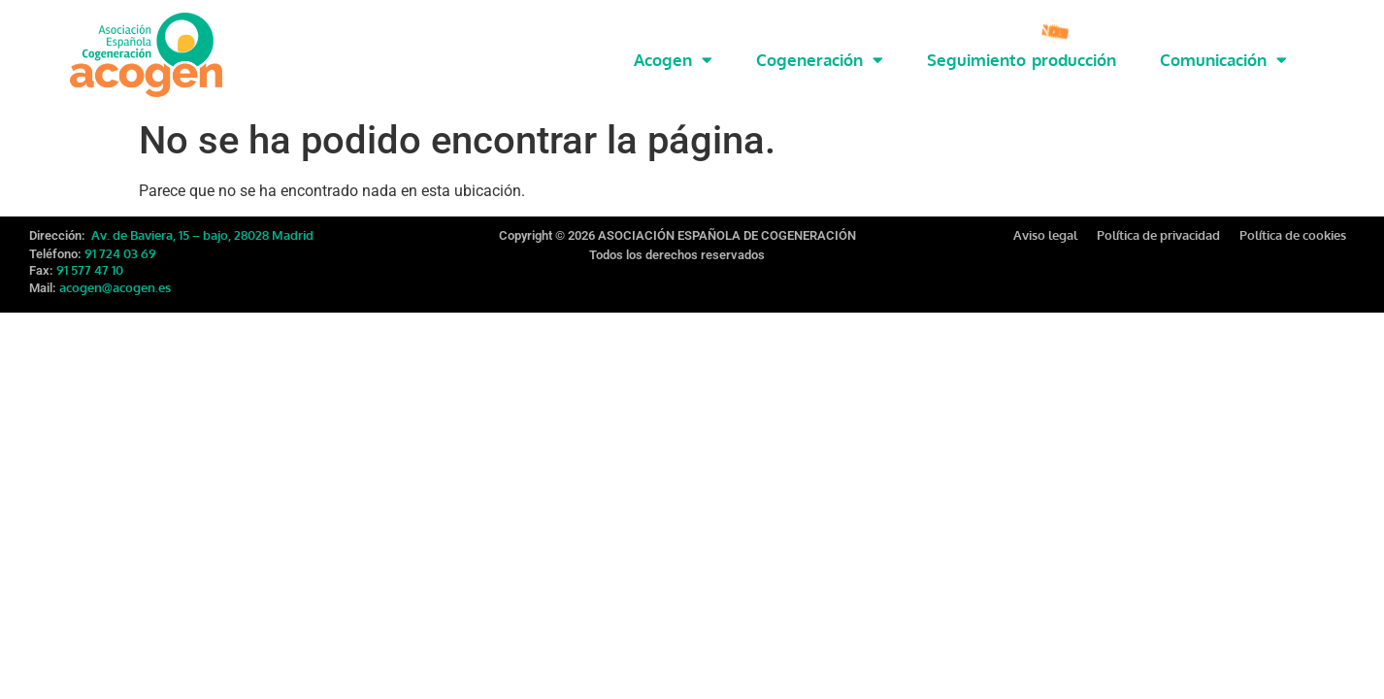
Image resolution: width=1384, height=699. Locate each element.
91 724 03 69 (120, 248)
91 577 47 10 (89, 265)
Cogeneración (819, 60)
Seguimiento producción (1021, 60)
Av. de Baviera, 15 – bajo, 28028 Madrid (200, 230)
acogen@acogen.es (115, 282)
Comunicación (1223, 60)
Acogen (673, 60)
